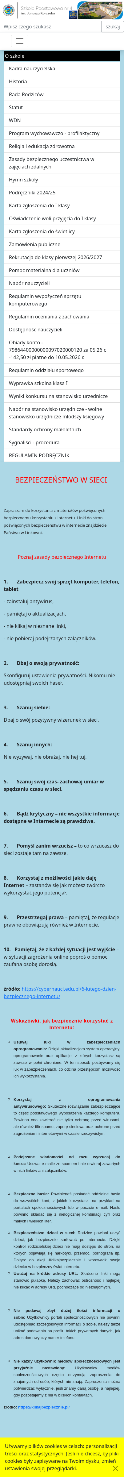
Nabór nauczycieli (29, 283)
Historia (18, 81)
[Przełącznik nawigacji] (19, 41)
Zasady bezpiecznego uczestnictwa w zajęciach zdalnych (51, 163)
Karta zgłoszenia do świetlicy (42, 231)
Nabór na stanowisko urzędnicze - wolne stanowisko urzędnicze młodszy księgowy (56, 413)
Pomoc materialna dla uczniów (44, 270)
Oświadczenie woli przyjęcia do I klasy (52, 218)
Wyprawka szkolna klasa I (38, 383)
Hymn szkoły (23, 179)
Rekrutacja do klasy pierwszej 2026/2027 (55, 257)
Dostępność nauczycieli (35, 329)
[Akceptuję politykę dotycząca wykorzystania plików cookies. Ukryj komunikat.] (115, 1468)
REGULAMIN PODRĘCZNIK (39, 455)
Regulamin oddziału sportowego (46, 370)
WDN (15, 120)
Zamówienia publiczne (34, 244)
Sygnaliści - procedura (34, 442)
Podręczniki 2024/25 (32, 192)
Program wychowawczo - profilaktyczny (54, 133)
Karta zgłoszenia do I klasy (39, 205)
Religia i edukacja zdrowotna (42, 146)
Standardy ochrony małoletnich (45, 429)
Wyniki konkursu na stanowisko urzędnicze (58, 396)
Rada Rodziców (26, 94)
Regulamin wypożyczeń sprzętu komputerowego (45, 300)
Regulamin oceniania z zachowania (49, 316)
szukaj (113, 26)
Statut (16, 107)
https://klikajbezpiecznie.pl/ (44, 1407)
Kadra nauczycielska (32, 68)
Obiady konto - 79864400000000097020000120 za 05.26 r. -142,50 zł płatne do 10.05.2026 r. (57, 350)
